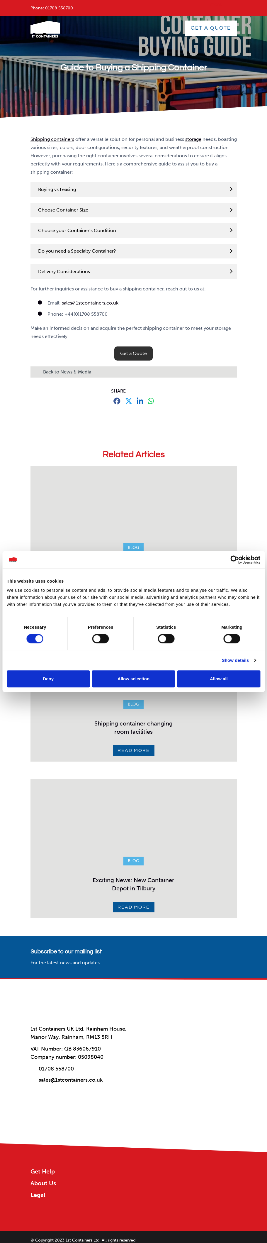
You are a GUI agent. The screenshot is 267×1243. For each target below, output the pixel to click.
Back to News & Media (67, 372)
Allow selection (133, 678)
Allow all (219, 678)
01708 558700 (59, 8)
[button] (133, 353)
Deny (48, 678)
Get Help (42, 1171)
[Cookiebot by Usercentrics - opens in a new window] (234, 559)
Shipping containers (52, 139)
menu (216, 4)
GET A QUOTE (211, 28)
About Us (43, 1183)
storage (193, 139)
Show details (235, 660)
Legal (37, 1194)
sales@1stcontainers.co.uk (90, 303)
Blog (133, 547)
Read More (134, 750)
